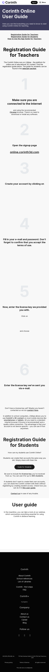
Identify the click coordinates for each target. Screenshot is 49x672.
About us (24, 615)
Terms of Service (24, 664)
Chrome (13, 114)
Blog (24, 624)
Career (24, 621)
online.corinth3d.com (24, 153)
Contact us (15, 495)
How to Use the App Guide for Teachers (24, 39)
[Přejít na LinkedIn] (19, 636)
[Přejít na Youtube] (30, 636)
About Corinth (24, 577)
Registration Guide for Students (24, 37)
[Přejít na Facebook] (24, 636)
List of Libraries (24, 583)
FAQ (24, 591)
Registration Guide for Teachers (24, 35)
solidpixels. (29, 669)
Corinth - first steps (24, 588)
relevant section (29, 69)
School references (24, 580)
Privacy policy (9, 664)
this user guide (29, 489)
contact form (32, 412)
